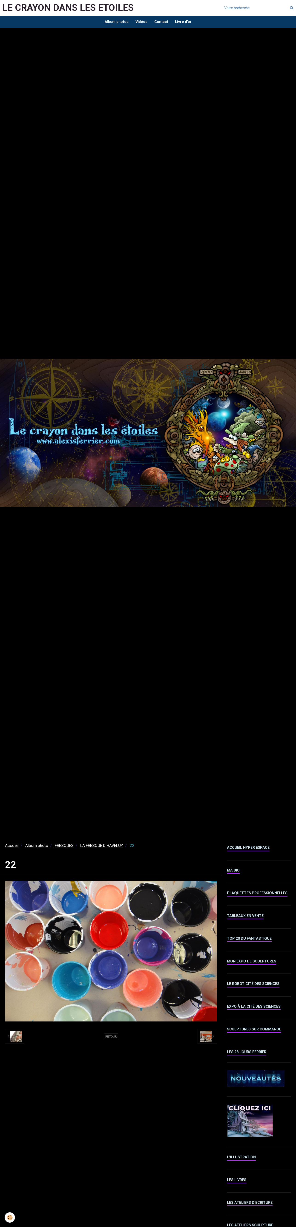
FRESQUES (64, 845)
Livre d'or (183, 22)
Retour (111, 1036)
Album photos (117, 22)
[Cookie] (10, 1217)
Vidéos (141, 22)
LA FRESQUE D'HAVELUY (101, 845)
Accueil (12, 845)
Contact (161, 22)
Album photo (36, 845)
